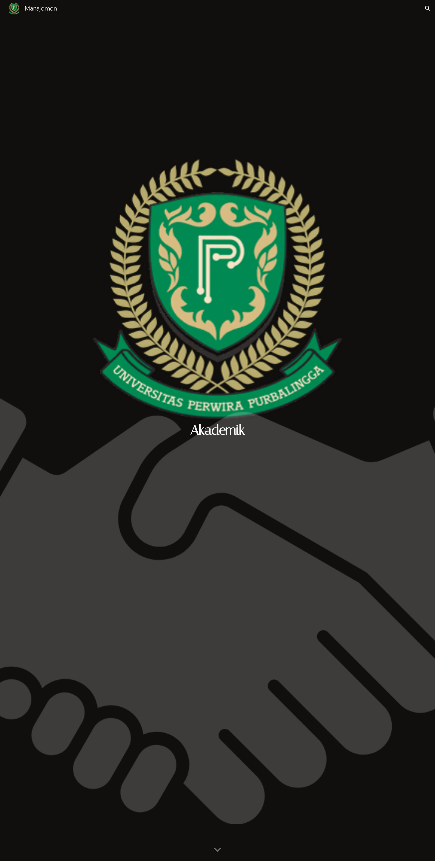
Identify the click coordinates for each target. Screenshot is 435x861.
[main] (217, 430)
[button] (428, 8)
